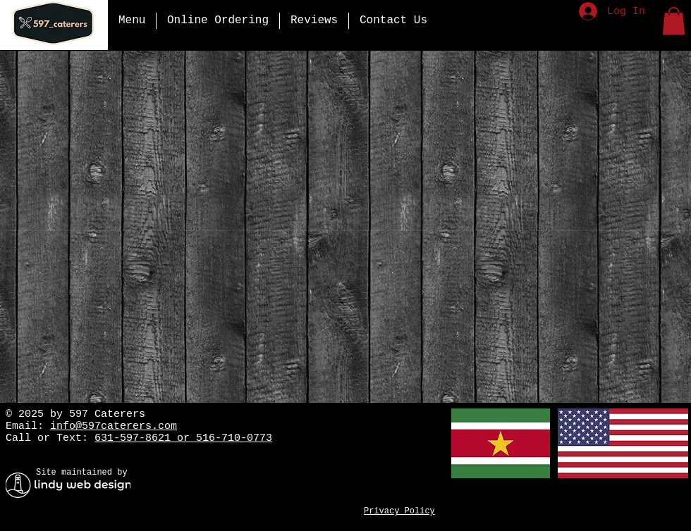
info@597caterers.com (113, 426)
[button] (673, 21)
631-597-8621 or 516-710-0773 (183, 438)
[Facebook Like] (416, 471)
